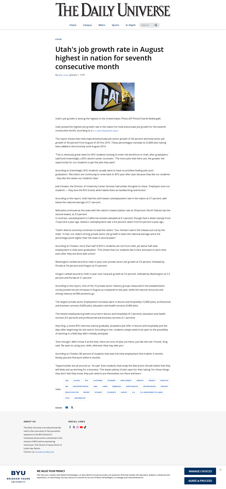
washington (79, 398)
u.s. (133, 392)
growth (140, 380)
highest (152, 380)
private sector (72, 392)
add (67, 380)
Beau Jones (64, 75)
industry (164, 380)
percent (164, 386)
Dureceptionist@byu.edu (46, 452)
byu (86, 380)
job (66, 386)
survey (124, 392)
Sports (115, 25)
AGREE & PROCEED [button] (200, 481)
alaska (77, 380)
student (98, 392)
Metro (101, 25)
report (86, 392)
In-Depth (131, 25)
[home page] (113, 13)
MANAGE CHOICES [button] (200, 471)
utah (67, 398)
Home (72, 25)
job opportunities (80, 386)
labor (104, 386)
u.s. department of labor (151, 392)
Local (58, 39)
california (98, 380)
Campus (87, 25)
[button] (221, 470)
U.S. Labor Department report (109, 130)
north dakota (132, 386)
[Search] (149, 25)
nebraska (116, 386)
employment (126, 380)
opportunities (149, 386)
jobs (95, 386)
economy (112, 380)
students (111, 392)
